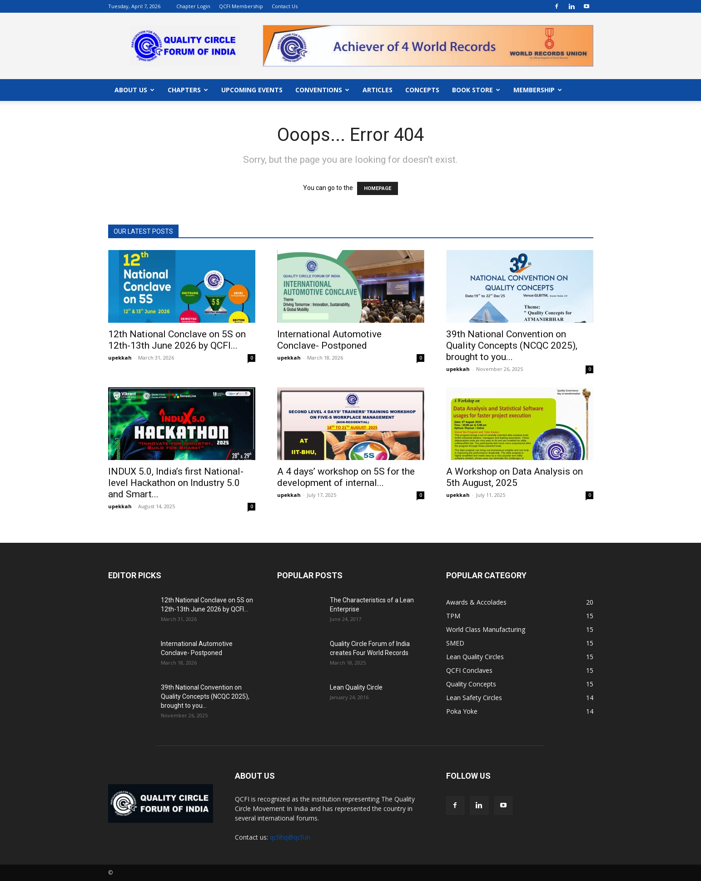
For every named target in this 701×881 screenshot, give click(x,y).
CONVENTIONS (322, 89)
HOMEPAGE (377, 188)
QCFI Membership (241, 6)
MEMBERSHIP (537, 89)
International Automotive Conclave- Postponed (329, 340)
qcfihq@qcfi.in (290, 837)
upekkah (120, 357)
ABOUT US (134, 89)
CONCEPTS (422, 89)
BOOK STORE (476, 89)
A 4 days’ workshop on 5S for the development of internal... (346, 477)
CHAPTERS (188, 89)
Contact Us (285, 6)
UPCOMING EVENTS (252, 89)
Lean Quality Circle (356, 687)
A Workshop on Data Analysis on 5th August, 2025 (514, 477)
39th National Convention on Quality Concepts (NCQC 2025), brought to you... (511, 345)
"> (428, 30)
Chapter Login (193, 6)
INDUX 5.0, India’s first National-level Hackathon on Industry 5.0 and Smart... (176, 483)
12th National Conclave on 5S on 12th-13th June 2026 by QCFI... (177, 340)
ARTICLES (378, 89)
